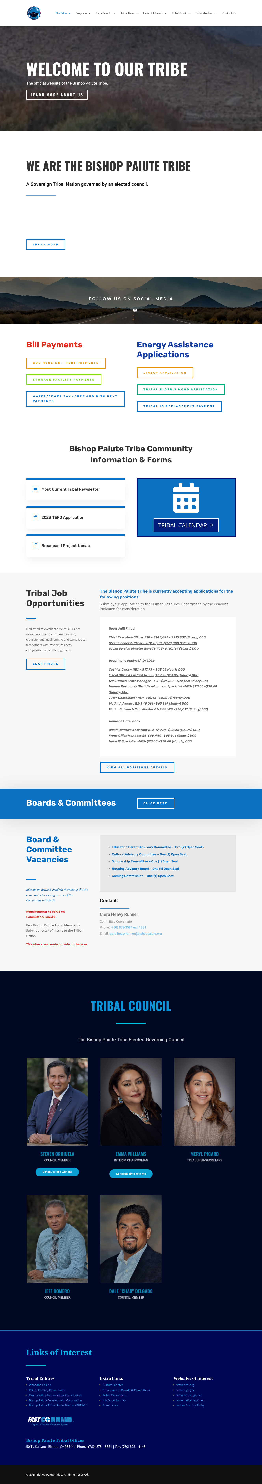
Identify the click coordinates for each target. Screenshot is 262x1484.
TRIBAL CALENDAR (182, 525)
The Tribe (61, 13)
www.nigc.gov (185, 1390)
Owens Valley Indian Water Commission (55, 1395)
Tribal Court (179, 13)
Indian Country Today (190, 1405)
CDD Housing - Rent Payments (66, 363)
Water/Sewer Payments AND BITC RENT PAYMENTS (75, 399)
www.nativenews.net (190, 1400)
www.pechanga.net (189, 1395)
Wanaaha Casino (40, 1385)
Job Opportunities (114, 1400)
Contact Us (229, 13)
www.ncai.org (185, 1385)
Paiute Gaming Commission (47, 1390)
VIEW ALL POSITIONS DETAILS (137, 767)
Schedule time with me (57, 1171)
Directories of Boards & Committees (126, 1390)
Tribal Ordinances (114, 1395)
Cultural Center (113, 1385)
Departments (104, 13)
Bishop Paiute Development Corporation (55, 1400)
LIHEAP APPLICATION (165, 372)
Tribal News (127, 13)
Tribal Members (204, 13)
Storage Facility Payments (64, 379)
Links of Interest (153, 13)
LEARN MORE (46, 244)
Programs (81, 13)
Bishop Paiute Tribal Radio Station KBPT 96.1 (58, 1405)
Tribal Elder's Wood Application (180, 389)
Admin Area (110, 1405)
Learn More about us (57, 95)
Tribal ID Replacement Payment (179, 406)
